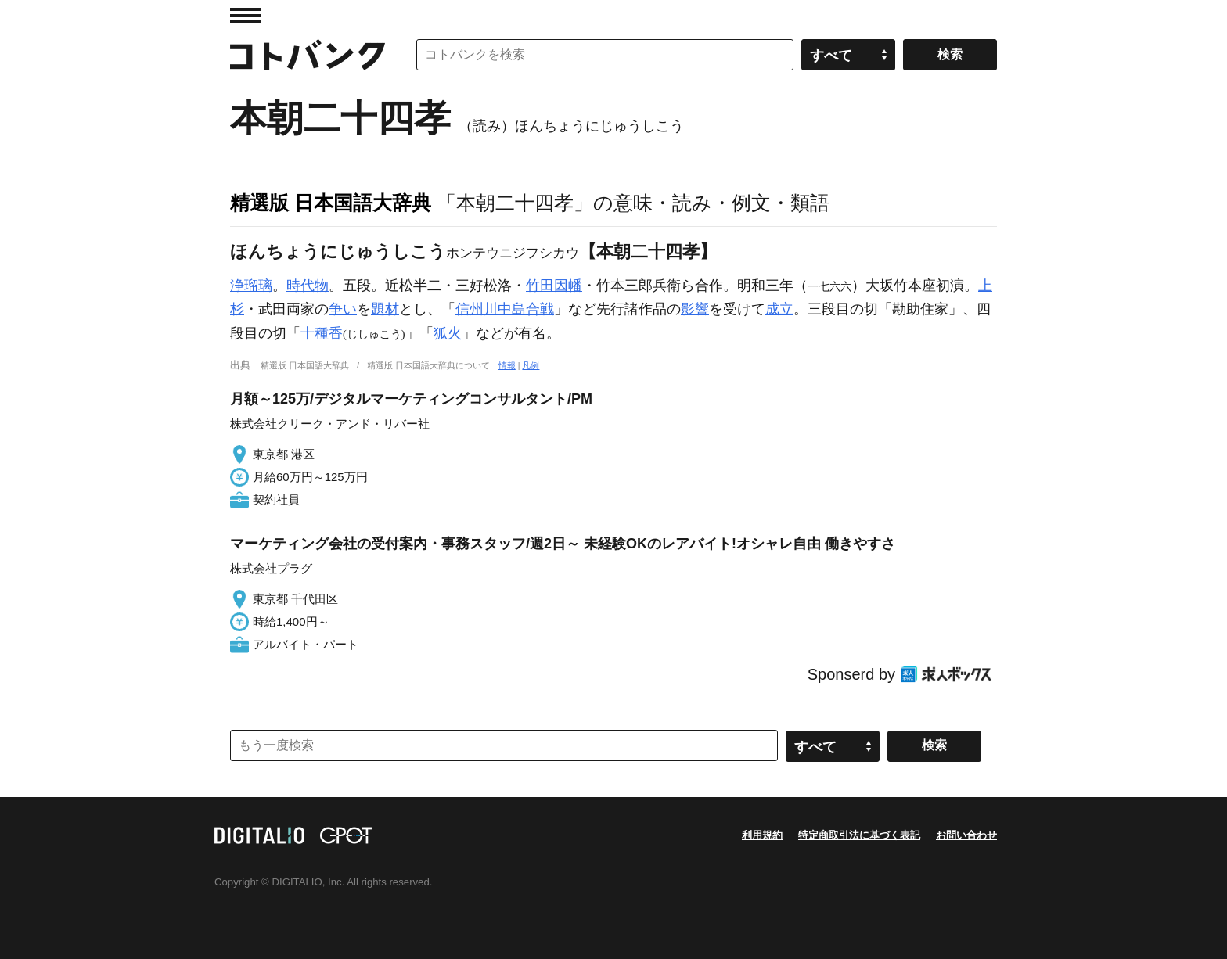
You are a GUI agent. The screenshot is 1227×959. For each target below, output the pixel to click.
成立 (779, 309)
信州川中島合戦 (504, 309)
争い (343, 309)
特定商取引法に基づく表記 (859, 835)
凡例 (530, 365)
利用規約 (762, 835)
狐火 (448, 333)
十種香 (321, 333)
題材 (385, 309)
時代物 (307, 285)
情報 (507, 365)
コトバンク (307, 54)
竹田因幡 (554, 285)
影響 (695, 309)
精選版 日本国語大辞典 (330, 203)
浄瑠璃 (251, 285)
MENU (245, 15)
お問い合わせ (966, 835)
